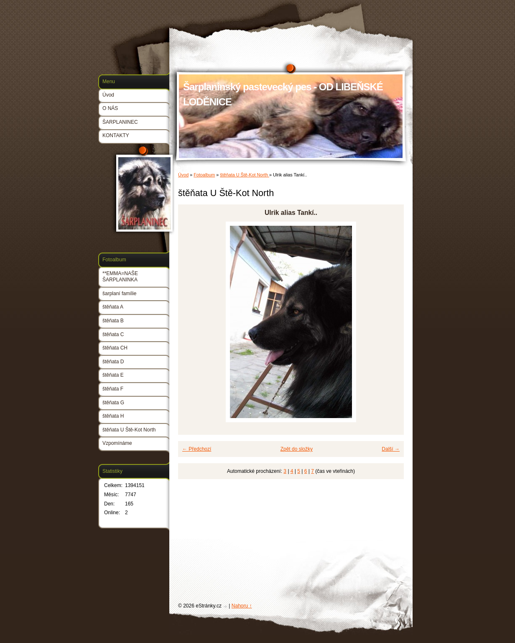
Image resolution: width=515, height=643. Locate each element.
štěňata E (113, 375)
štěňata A (112, 307)
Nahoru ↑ (242, 606)
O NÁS (110, 108)
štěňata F (112, 389)
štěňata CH (114, 348)
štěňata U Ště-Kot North (244, 174)
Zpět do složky (296, 449)
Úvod (183, 174)
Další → (391, 449)
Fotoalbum (204, 174)
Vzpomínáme (117, 443)
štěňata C (113, 334)
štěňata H (113, 416)
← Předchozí (196, 449)
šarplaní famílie (119, 293)
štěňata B (113, 321)
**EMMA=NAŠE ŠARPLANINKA (120, 276)
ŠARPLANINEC (120, 122)
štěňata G (113, 403)
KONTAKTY (115, 135)
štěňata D (113, 362)
